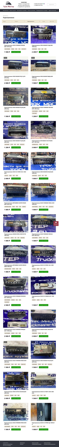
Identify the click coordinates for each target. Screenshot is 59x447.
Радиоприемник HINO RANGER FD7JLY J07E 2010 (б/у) (14, 77)
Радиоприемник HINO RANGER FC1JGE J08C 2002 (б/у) (14, 141)
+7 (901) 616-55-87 (38, 3)
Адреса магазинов (47, 442)
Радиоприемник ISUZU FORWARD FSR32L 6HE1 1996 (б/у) (43, 203)
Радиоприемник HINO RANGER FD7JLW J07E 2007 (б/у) (42, 361)
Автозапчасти (5, 15)
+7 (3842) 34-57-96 (38, 5)
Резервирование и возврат (36, 444)
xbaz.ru (9, 445)
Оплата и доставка (35, 442)
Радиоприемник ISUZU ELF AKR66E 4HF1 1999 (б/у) (43, 297)
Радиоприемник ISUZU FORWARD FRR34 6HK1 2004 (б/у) (15, 423)
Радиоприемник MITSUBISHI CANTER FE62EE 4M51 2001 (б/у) (15, 203)
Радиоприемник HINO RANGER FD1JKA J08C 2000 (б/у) (15, 108)
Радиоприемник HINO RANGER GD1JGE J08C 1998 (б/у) (42, 172)
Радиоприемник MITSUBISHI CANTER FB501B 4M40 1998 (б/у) (15, 265)
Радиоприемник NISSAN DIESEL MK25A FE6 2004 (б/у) (42, 330)
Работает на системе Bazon (7, 444)
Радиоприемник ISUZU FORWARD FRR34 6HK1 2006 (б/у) (15, 361)
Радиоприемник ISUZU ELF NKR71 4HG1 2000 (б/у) (43, 392)
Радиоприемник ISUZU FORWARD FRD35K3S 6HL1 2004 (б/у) (15, 297)
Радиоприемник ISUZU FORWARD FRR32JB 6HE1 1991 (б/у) (14, 46)
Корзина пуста (51, 4)
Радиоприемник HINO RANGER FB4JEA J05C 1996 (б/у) (42, 77)
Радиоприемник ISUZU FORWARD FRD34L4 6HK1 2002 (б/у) (42, 234)
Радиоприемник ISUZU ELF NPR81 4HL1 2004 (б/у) (15, 172)
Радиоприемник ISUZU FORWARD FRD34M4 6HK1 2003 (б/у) (42, 108)
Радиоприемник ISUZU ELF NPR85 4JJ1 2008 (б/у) (43, 423)
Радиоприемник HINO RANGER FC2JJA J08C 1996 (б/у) (42, 46)
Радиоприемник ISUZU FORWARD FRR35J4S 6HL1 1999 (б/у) (14, 330)
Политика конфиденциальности (49, 444)
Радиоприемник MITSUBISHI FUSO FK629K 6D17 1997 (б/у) (42, 141)
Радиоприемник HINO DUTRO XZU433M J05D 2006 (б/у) (15, 392)
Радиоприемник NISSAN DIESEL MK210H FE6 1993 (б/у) (15, 234)
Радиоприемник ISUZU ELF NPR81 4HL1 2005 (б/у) (43, 265)
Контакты (21, 444)
